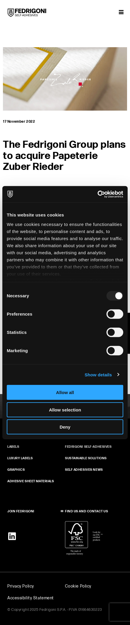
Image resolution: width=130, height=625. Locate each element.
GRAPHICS (16, 470)
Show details (98, 374)
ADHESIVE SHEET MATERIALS (30, 481)
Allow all (65, 392)
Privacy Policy (20, 586)
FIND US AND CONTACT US (86, 511)
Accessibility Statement (30, 598)
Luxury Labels (20, 458)
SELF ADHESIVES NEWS (84, 470)
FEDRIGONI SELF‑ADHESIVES (88, 447)
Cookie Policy (78, 586)
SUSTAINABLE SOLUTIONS (86, 458)
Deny (65, 426)
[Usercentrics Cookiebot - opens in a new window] (97, 194)
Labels (13, 447)
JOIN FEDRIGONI (20, 511)
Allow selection (65, 409)
